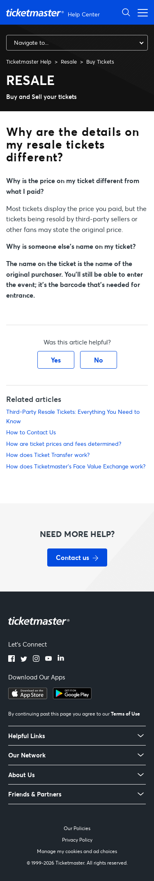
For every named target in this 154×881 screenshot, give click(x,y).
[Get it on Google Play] (72, 697)
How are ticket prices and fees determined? (63, 443)
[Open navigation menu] (140, 12)
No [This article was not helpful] (98, 360)
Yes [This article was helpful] (56, 360)
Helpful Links (26, 735)
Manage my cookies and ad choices (77, 851)
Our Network (27, 755)
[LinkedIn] (60, 659)
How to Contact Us (31, 432)
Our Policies (77, 828)
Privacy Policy (77, 840)
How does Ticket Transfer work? (48, 455)
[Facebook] (11, 659)
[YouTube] (48, 659)
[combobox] (77, 42)
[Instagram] (36, 659)
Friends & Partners (35, 794)
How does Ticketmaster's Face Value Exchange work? (75, 466)
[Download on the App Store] (27, 697)
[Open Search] (126, 12)
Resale (69, 61)
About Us (21, 774)
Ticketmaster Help (28, 61)
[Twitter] (24, 659)
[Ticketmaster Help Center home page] (54, 12)
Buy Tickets (100, 61)
